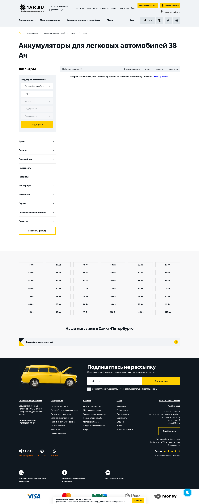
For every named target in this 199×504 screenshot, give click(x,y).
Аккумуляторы (26, 20)
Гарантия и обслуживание (63, 422)
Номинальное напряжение (37, 212)
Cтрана (37, 203)
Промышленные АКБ (92, 418)
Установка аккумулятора (62, 418)
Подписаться (161, 381)
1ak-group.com (26, 455)
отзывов (167, 455)
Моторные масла (91, 422)
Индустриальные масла (94, 426)
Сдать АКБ (80, 8)
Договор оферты (58, 426)
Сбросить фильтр (37, 231)
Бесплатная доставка (148, 5)
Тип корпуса (37, 185)
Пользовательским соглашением (141, 389)
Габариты (37, 177)
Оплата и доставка (59, 406)
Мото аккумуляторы (50, 20)
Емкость (37, 150)
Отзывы (120, 422)
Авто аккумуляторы (92, 406)
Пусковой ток (37, 159)
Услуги (86, 429)
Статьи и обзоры (58, 433)
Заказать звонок (170, 5)
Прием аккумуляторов (61, 414)
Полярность (37, 168)
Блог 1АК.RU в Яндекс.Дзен (114, 478)
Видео (119, 426)
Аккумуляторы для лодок (94, 414)
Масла (110, 20)
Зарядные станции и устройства (83, 20)
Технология (37, 194)
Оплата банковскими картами (64, 410)
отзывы (42, 455)
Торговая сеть (123, 414)
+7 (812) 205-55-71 (59, 6)
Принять (138, 500)
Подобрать (37, 124)
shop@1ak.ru (174, 423)
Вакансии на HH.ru (125, 429)
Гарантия (37, 221)
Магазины (124, 8)
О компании (122, 410)
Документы (122, 418)
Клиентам (55, 429)
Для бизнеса (169, 431)
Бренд (37, 141)
